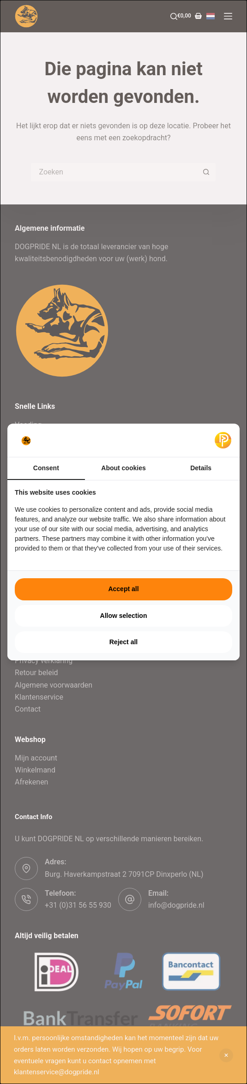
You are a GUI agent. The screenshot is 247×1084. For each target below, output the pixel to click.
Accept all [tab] (123, 589)
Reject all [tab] (123, 642)
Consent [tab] (46, 468)
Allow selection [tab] (123, 615)
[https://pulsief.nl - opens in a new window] (223, 440)
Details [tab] (200, 468)
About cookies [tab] (123, 468)
